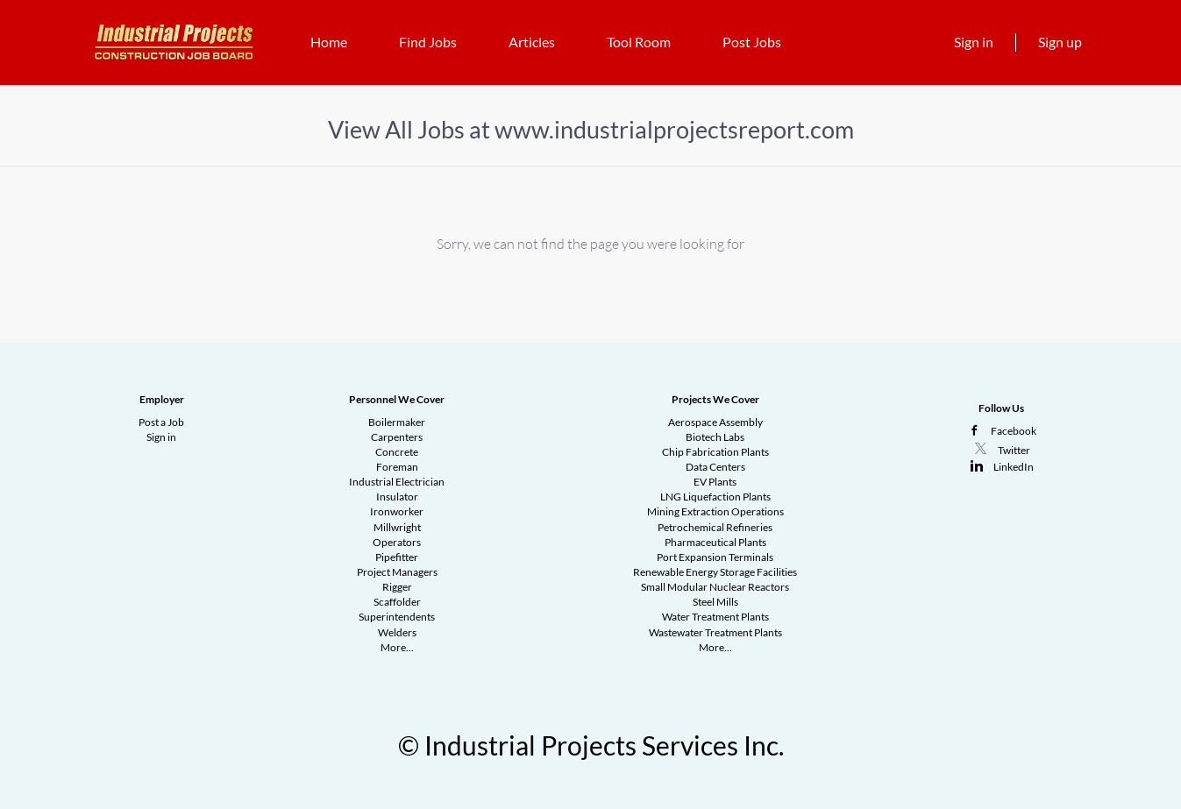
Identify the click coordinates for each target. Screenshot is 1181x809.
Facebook (1013, 430)
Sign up (1060, 41)
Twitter (1014, 450)
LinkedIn (1013, 466)
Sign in (973, 41)
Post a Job (161, 422)
